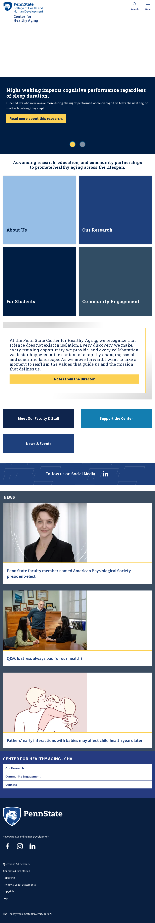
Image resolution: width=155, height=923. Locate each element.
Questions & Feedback (16, 864)
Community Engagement (23, 776)
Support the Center (116, 418)
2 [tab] (82, 144)
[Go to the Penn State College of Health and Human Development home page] (23, 7)
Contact (11, 784)
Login (6, 898)
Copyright (9, 891)
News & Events (38, 443)
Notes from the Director (74, 379)
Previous (10, 64)
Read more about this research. (36, 118)
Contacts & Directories (16, 871)
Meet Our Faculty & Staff (38, 418)
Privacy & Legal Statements (19, 884)
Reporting (9, 877)
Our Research (14, 768)
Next (145, 64)
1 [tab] (73, 144)
